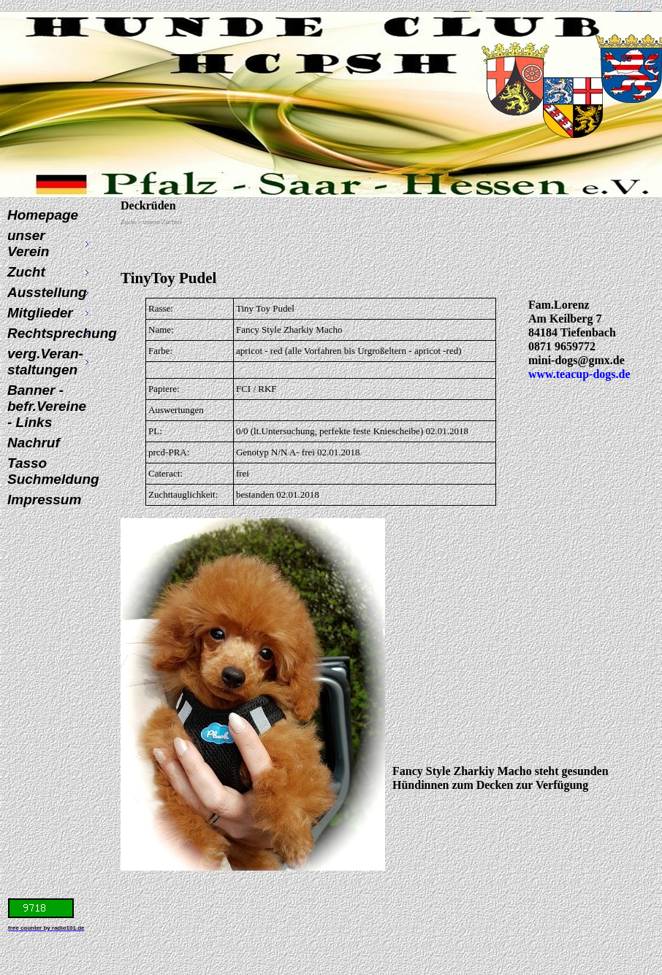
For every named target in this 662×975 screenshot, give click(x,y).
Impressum (44, 499)
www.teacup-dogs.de (579, 374)
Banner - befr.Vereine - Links (46, 406)
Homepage (42, 215)
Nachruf (33, 442)
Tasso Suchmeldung (50, 471)
